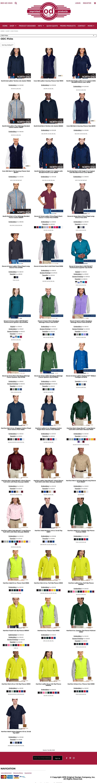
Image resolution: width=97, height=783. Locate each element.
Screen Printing (45, 273)
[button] (16, 3)
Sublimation (12, 635)
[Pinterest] (70, 758)
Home (2, 31)
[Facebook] (66, 758)
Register (87, 3)
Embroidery (13, 85)
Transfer (45, 224)
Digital (77, 272)
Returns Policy (18, 773)
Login (77, 3)
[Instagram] (73, 758)
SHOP (7, 31)
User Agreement (6, 773)
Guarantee (28, 773)
